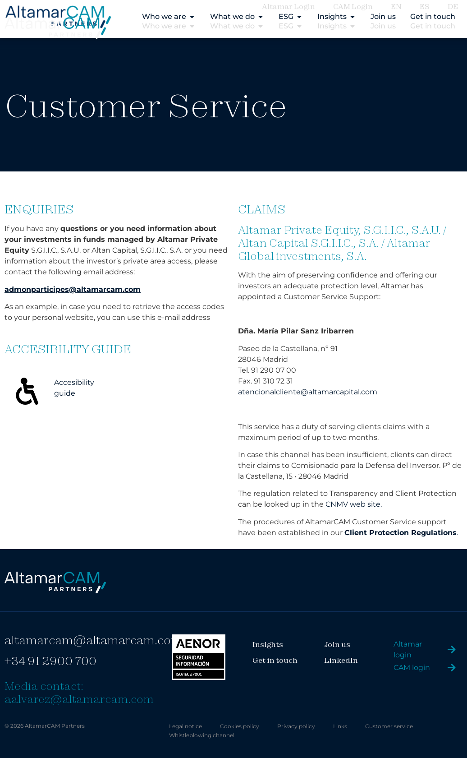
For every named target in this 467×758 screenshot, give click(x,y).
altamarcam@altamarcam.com (93, 640)
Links (340, 726)
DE (453, 6)
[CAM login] (451, 667)
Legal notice (185, 726)
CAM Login (353, 6)
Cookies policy (239, 726)
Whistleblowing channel (201, 735)
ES (425, 6)
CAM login (412, 667)
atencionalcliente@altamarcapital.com (307, 392)
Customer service (389, 726)
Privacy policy (296, 726)
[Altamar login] (451, 649)
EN (396, 6)
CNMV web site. (353, 504)
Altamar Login (288, 6)
